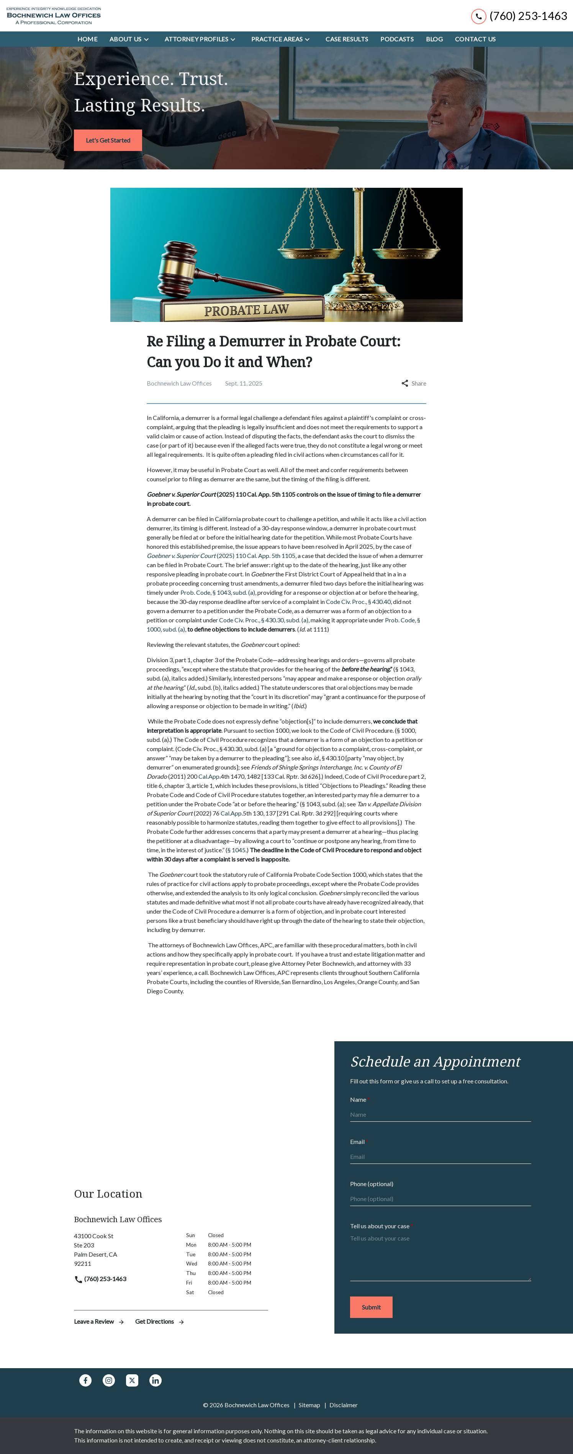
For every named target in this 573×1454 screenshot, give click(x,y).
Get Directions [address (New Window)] (160, 1321)
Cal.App (208, 776)
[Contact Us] (475, 39)
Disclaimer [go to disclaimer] (343, 1404)
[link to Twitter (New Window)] (132, 1380)
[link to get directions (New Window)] (124, 1249)
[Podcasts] (397, 39)
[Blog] (434, 39)
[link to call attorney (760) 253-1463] (519, 15)
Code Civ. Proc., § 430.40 (358, 601)
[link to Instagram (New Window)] (109, 1380)
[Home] (87, 39)
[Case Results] (347, 39)
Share (413, 383)
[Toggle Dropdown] (149, 39)
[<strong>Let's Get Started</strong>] (108, 140)
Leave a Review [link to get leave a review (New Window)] (100, 1321)
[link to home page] (54, 15)
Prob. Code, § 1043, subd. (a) (217, 592)
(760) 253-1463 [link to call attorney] (100, 1278)
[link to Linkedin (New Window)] (155, 1380)
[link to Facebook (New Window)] (85, 1380)
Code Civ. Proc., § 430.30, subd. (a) (263, 620)
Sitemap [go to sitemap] (309, 1404)
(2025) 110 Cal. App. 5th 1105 (221, 555)
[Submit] (371, 1307)
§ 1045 (237, 849)
